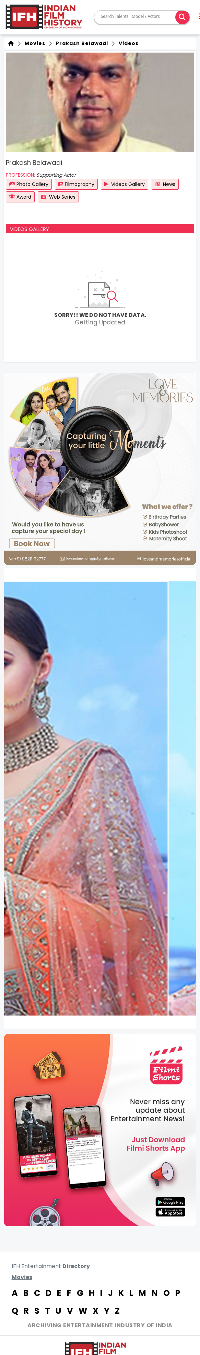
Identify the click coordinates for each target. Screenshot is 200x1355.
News (165, 184)
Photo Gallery (28, 184)
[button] (86, 559)
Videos (127, 43)
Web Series (58, 196)
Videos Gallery (124, 184)
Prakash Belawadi (80, 43)
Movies (33, 43)
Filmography (76, 184)
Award (20, 196)
